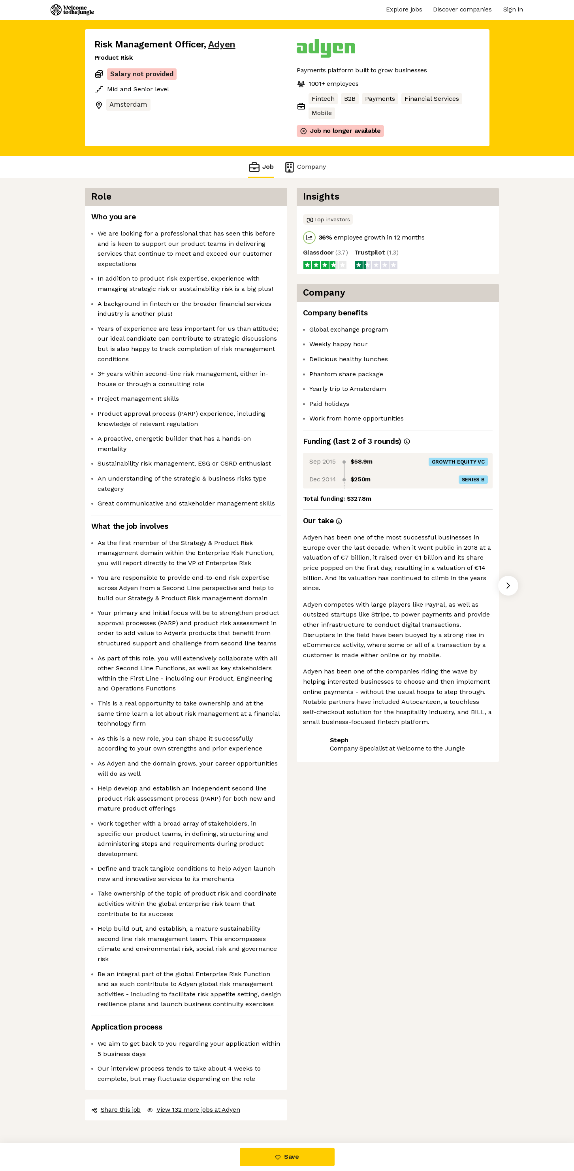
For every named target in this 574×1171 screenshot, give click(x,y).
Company (304, 166)
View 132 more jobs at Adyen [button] (193, 1109)
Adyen (221, 44)
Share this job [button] (116, 1109)
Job (260, 166)
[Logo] (72, 9)
